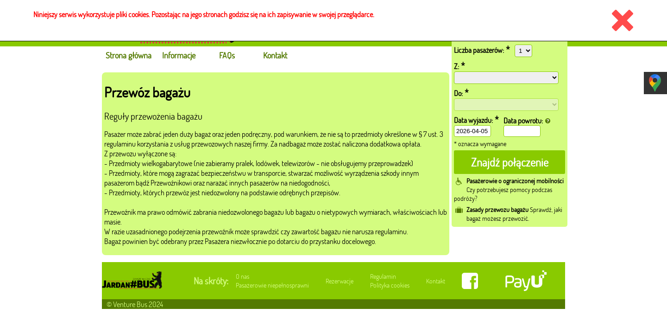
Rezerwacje (339, 280)
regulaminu (120, 143)
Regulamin (383, 276)
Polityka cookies (389, 285)
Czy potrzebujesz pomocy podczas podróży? (509, 189)
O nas (242, 276)
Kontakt (435, 280)
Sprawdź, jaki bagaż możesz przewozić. (514, 214)
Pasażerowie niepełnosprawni (272, 285)
